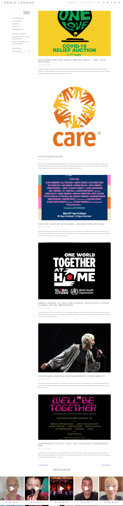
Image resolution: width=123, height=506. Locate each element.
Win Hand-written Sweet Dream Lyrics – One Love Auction (72, 61)
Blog (13, 24)
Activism (82, 2)
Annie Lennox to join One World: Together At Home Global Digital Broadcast (73, 304)
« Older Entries (43, 465)
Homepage (72, 2)
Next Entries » (106, 465)
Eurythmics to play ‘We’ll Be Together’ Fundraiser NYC (73, 444)
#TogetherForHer (50, 156)
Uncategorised (17, 29)
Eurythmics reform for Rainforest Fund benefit (71, 376)
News (91, 2)
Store (98, 2)
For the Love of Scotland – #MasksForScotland (71, 224)
